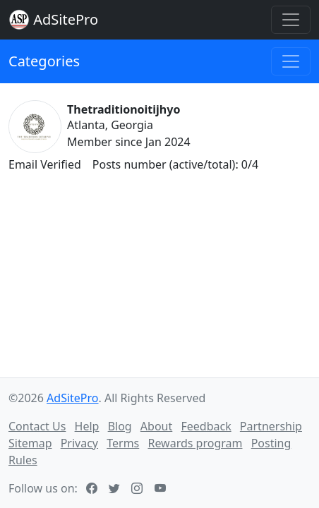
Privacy (79, 443)
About (156, 426)
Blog (120, 426)
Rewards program (195, 443)
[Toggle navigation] (291, 20)
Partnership (271, 426)
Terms (123, 443)
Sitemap (30, 443)
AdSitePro (65, 19)
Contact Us (37, 426)
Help (87, 426)
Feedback (206, 426)
